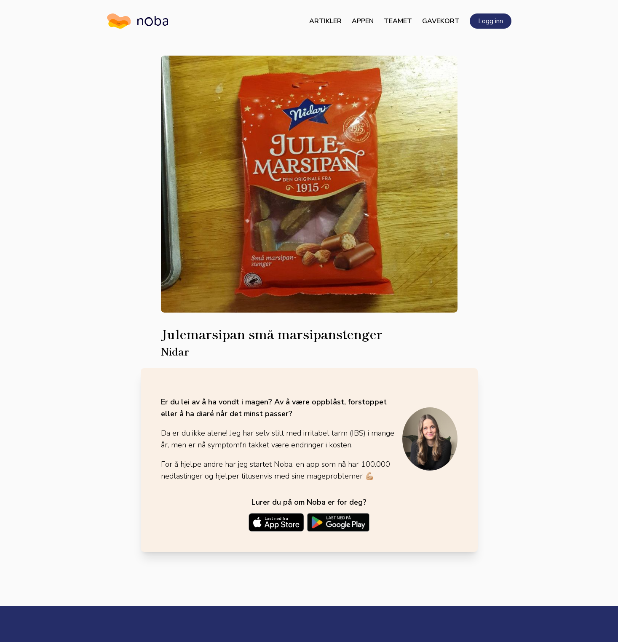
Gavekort (441, 21)
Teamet (398, 21)
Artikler (325, 21)
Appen (363, 21)
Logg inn (490, 21)
